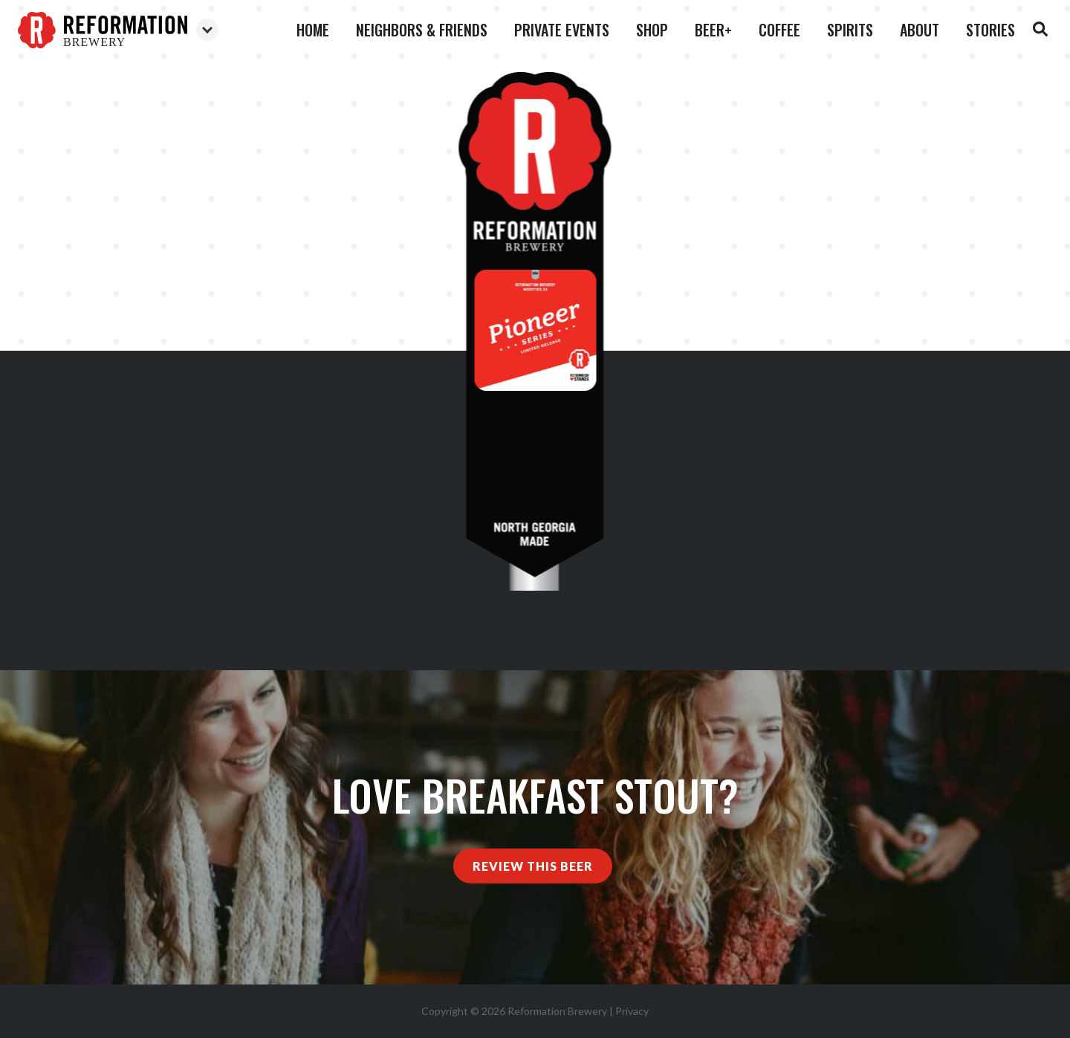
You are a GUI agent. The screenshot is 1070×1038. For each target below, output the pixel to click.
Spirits (850, 30)
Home (312, 30)
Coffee (779, 30)
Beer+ (713, 30)
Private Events (561, 30)
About (919, 30)
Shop (652, 30)
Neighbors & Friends (421, 30)
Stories (990, 30)
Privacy (632, 1011)
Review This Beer (533, 866)
